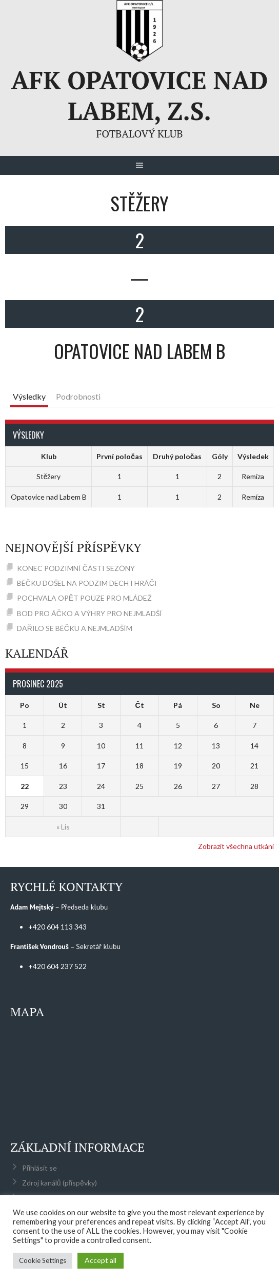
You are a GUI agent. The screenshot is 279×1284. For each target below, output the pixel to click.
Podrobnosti (78, 396)
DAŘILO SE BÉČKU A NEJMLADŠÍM (74, 628)
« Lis (63, 826)
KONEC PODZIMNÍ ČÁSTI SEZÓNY (76, 568)
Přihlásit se (39, 1167)
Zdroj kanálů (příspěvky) (59, 1182)
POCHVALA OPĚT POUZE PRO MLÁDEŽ (84, 598)
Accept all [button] (100, 1260)
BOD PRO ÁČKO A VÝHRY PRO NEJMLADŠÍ (89, 613)
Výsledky (29, 396)
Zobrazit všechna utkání (236, 846)
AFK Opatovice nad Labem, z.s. (139, 95)
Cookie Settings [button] (42, 1260)
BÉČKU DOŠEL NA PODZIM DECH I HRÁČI (87, 583)
